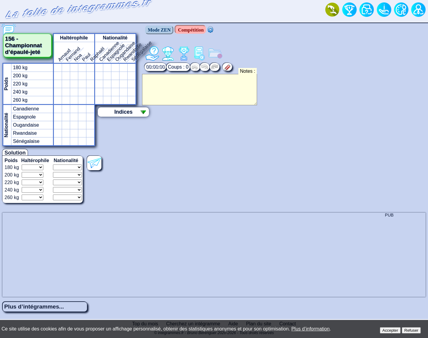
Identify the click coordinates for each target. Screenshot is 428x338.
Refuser (411, 330)
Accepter (390, 330)
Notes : (247, 71)
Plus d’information (310, 328)
